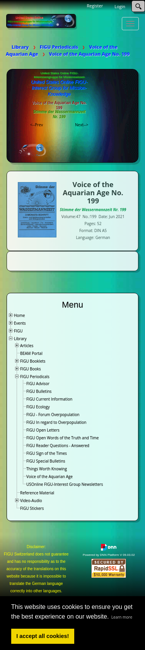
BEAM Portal (31, 353)
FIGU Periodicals (34, 376)
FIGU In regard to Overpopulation (56, 422)
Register (95, 6)
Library (20, 338)
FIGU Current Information (49, 399)
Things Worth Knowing (46, 468)
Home (19, 315)
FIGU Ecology (37, 406)
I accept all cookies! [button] (42, 636)
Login (119, 6)
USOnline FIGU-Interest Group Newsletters (64, 484)
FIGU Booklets (32, 361)
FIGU (18, 331)
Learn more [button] (121, 617)
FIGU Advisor (37, 383)
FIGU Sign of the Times (46, 453)
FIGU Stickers (32, 508)
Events (20, 323)
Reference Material (37, 492)
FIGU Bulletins (38, 391)
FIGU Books (30, 368)
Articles (26, 345)
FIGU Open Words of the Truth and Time (62, 437)
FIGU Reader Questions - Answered (57, 445)
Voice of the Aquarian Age (49, 476)
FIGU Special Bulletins (45, 461)
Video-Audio (31, 500)
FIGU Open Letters (43, 430)
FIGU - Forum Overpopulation (52, 414)
